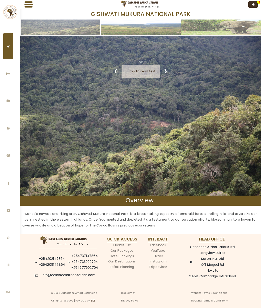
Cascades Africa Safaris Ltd (212, 247)
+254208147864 (52, 264)
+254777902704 (84, 267)
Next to (212, 270)
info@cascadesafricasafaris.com (69, 275)
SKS (93, 300)
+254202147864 (52, 258)
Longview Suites (212, 252)
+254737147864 (85, 256)
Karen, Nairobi (212, 258)
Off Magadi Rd (212, 264)
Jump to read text (141, 71)
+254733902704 (85, 261)
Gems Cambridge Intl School (212, 276)
